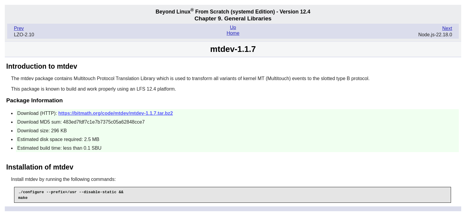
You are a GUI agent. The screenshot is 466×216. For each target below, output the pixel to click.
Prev (19, 28)
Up (233, 27)
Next (447, 28)
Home (233, 33)
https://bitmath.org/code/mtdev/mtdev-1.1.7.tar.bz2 (115, 113)
